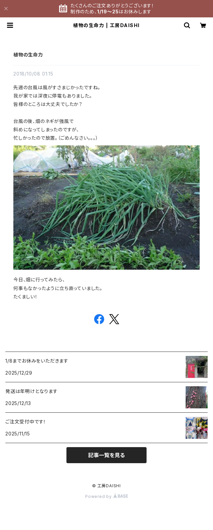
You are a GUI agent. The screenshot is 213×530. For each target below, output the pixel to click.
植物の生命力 (28, 54)
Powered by (106, 496)
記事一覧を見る (106, 455)
